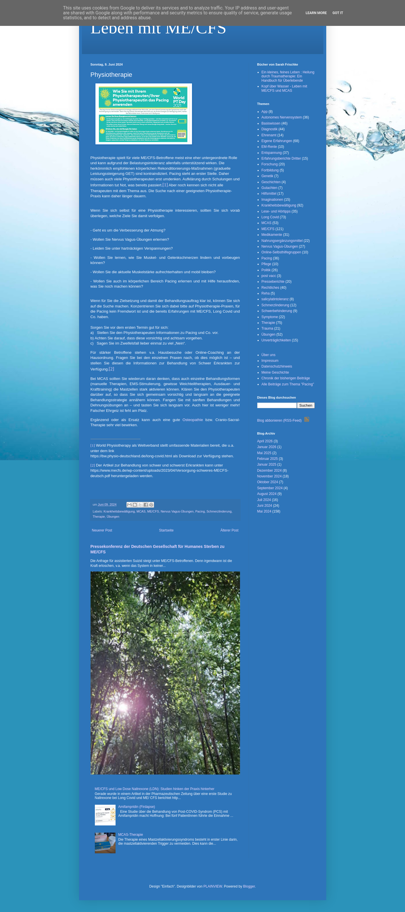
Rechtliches (270, 288)
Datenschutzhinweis (277, 366)
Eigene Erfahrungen (277, 141)
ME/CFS (153, 511)
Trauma (267, 328)
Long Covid (270, 217)
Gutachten (269, 188)
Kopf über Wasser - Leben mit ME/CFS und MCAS (284, 88)
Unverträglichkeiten (276, 340)
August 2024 (267, 494)
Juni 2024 (264, 506)
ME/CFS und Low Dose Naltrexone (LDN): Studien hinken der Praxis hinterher (154, 789)
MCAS (141, 511)
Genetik (267, 176)
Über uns (269, 355)
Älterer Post (229, 530)
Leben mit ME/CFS (159, 27)
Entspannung (272, 153)
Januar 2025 (267, 464)
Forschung (270, 164)
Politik (266, 270)
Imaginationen (272, 200)
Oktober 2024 (267, 482)
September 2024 (270, 488)
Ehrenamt (269, 135)
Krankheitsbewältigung (119, 511)
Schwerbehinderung (277, 311)
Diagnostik (270, 129)
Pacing (200, 511)
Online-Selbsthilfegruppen (281, 252)
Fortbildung (270, 170)
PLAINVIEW (213, 886)
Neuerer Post (102, 530)
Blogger (249, 886)
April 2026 (265, 441)
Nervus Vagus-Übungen (177, 511)
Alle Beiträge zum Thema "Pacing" (288, 384)
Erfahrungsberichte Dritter (281, 158)
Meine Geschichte (275, 372)
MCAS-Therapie (130, 835)
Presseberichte (273, 282)
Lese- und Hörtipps (276, 211)
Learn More (316, 13)
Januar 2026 (267, 447)
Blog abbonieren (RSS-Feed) (283, 420)
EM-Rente (269, 147)
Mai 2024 (264, 511)
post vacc (269, 276)
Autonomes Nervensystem (282, 117)
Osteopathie (193, 420)
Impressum (270, 361)
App (265, 112)
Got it (338, 13)
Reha (266, 293)
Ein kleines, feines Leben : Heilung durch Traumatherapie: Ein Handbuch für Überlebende (288, 76)
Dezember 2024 (269, 471)
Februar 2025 (267, 459)
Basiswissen (271, 123)
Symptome (270, 317)
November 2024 (269, 476)
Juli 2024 (264, 500)
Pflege (266, 264)
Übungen (113, 516)
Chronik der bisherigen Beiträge (286, 378)
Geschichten (271, 182)
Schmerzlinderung (218, 511)
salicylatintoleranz (275, 299)
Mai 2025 (264, 453)
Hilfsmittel (269, 194)
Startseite (166, 530)
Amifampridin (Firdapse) (136, 807)
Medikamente (272, 235)
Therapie (99, 516)
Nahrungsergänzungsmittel (282, 241)
